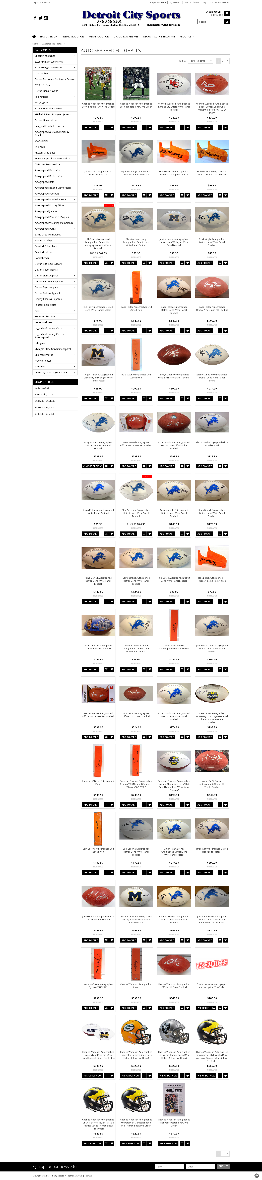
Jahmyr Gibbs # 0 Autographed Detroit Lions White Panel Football (211, 377)
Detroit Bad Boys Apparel (48, 263)
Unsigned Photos (44, 354)
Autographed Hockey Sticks (49, 205)
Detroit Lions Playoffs (46, 90)
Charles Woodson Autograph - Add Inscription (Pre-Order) (212, 986)
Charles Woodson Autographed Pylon (136, 986)
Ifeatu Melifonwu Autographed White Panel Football (98, 512)
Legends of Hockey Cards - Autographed (49, 335)
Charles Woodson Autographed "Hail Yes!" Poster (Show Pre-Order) (174, 1122)
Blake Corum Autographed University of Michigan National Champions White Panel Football (212, 718)
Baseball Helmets (44, 252)
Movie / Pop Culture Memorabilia (52, 158)
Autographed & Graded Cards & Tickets (52, 133)
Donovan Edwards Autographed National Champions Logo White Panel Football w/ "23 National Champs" (174, 785)
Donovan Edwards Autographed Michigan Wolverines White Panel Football (136, 919)
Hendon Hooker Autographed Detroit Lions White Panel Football (174, 919)
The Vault (40, 146)
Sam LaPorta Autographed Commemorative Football (98, 647)
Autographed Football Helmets (51, 199)
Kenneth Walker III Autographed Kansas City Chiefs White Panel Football (174, 106)
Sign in (206, 2)
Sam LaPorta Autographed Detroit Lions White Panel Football (136, 851)
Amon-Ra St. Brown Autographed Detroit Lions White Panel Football (174, 851)
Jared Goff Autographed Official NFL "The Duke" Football (98, 918)
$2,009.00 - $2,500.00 (45, 413)
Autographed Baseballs (47, 170)
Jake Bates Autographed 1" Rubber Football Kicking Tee (212, 579)
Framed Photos (43, 360)
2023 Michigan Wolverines (49, 67)
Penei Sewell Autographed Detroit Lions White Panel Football (98, 580)
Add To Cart (91, 127)
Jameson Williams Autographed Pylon (98, 782)
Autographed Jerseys (46, 211)
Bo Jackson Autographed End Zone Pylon (136, 376)
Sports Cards (41, 140)
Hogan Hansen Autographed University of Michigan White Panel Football (98, 377)
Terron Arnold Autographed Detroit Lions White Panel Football (174, 513)
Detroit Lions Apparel (46, 275)
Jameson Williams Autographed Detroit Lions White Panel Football (212, 648)
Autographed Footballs (47, 193)
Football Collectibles (45, 304)
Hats (37, 310)
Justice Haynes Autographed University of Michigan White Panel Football (174, 242)
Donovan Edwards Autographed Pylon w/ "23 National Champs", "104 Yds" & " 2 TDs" (136, 784)
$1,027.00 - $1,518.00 (45, 400)
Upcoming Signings (45, 55)
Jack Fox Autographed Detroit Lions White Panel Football (98, 308)
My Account (175, 2)
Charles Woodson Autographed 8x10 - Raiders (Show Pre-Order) (136, 105)
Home (35, 43)
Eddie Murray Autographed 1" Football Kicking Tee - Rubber (212, 173)
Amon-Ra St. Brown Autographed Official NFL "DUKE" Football (212, 784)
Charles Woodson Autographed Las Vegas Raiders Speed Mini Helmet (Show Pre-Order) (174, 1054)
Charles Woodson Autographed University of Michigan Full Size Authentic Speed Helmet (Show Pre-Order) (212, 1056)
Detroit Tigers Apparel (46, 287)
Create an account (221, 2)
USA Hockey (41, 73)
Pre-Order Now (206, 1007)
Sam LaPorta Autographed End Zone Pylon (98, 850)
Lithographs (41, 343)
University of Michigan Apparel (51, 372)
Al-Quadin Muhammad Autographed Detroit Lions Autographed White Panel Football (98, 244)
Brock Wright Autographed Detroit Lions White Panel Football (212, 242)
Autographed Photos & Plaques (52, 217)
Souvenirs (40, 366)
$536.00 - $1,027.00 (44, 394)
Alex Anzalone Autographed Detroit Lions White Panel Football (136, 513)
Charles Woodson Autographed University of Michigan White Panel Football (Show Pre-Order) (98, 1054)
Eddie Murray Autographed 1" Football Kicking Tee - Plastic (174, 173)
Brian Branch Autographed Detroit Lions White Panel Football (212, 513)
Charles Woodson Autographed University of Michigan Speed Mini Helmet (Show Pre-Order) (136, 1122)
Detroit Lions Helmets (46, 120)
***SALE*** (41, 102)
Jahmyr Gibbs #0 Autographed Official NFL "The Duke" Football (174, 376)
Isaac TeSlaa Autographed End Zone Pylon (136, 308)
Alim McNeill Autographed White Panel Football (212, 444)
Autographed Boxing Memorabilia (53, 187)
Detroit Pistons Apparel (47, 293)
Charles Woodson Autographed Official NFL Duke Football (174, 986)
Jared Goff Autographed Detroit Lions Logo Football (212, 850)
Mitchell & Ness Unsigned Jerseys (53, 114)
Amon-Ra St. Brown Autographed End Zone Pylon (174, 647)
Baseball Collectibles (46, 246)
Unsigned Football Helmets (49, 126)
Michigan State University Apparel (53, 349)
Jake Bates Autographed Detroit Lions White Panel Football (174, 579)
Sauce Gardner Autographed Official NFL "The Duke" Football (98, 715)
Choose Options (92, 466)
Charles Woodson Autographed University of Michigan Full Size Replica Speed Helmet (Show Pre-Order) (98, 1124)
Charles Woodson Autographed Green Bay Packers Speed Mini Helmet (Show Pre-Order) (136, 1054)
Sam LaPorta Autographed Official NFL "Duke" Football (136, 715)
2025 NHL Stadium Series (48, 108)
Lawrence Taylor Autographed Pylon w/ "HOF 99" (98, 986)
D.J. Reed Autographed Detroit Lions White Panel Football (136, 173)
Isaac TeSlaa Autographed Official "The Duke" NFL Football (212, 308)
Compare (157, 2)
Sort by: (182, 61)
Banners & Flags (43, 240)
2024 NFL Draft (43, 85)
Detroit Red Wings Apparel (49, 281)
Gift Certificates (192, 2)
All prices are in (41, 2)
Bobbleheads (42, 258)
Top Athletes (41, 96)
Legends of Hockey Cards (48, 328)
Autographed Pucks (45, 228)
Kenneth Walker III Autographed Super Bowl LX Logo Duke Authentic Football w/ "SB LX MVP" (212, 108)
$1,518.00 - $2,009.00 (45, 407)
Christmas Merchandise (47, 164)
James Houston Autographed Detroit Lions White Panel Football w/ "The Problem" (212, 919)
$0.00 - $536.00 (42, 387)
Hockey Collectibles (45, 316)
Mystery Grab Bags (45, 152)
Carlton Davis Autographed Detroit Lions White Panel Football (136, 580)
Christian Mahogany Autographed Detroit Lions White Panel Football (136, 242)
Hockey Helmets (43, 322)
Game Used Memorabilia (48, 234)
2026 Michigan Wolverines (49, 61)
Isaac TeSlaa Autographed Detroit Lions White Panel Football (174, 309)
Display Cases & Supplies (48, 299)
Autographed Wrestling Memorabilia (54, 222)
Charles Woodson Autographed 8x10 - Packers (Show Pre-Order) (98, 105)
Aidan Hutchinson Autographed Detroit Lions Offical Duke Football (174, 445)
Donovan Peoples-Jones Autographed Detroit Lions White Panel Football (136, 648)
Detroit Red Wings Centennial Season (55, 79)
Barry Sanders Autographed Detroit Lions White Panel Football (98, 445)
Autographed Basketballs (48, 176)
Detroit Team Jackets (46, 269)
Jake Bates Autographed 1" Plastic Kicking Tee (98, 173)
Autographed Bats (44, 181)
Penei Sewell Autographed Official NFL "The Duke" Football (136, 444)
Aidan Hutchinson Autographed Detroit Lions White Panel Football (174, 716)
